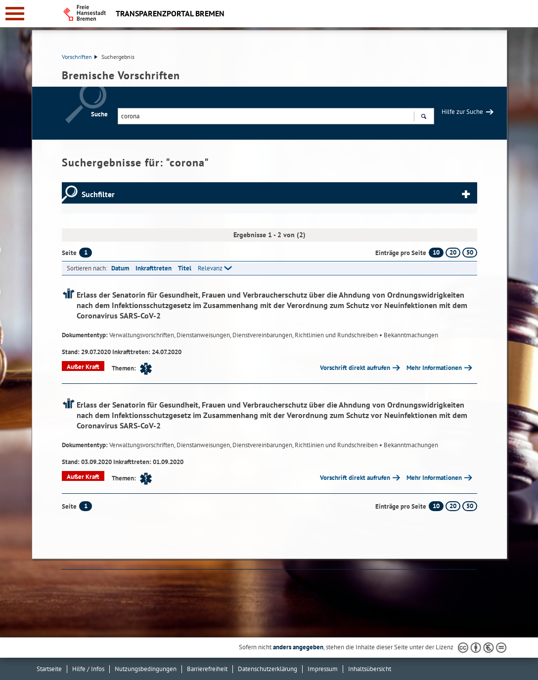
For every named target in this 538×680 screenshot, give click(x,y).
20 (452, 252)
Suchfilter (98, 194)
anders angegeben (298, 647)
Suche (99, 114)
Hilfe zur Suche (462, 111)
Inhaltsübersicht (369, 669)
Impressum (323, 669)
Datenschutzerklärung (267, 669)
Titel (184, 268)
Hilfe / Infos (88, 669)
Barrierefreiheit (207, 669)
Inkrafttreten (153, 268)
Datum (120, 268)
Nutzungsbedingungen (146, 669)
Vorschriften (79, 56)
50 (469, 252)
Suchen (423, 117)
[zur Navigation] (15, 13)
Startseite (49, 669)
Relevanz (210, 268)
